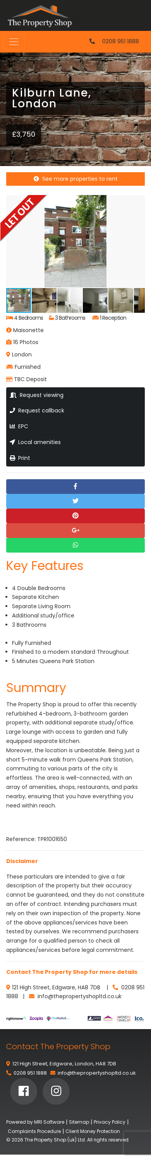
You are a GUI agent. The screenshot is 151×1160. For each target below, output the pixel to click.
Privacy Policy (109, 1122)
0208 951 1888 (120, 41)
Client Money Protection (92, 1131)
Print (20, 458)
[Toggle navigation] (14, 41)
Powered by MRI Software (35, 1122)
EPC (19, 426)
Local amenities (35, 442)
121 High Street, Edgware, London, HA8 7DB (64, 1063)
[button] (138, 202)
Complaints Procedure (34, 1131)
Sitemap (79, 1122)
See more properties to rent (76, 179)
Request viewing (36, 395)
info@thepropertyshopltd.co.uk (97, 1073)
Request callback (37, 410)
